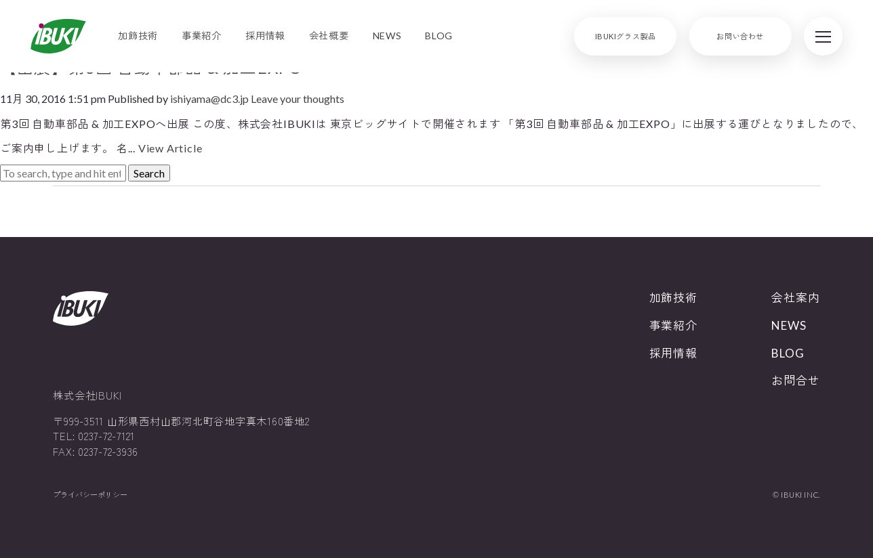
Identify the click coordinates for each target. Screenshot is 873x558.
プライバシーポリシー (90, 494)
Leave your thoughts (297, 98)
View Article (170, 148)
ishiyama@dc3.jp (209, 98)
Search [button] (149, 173)
